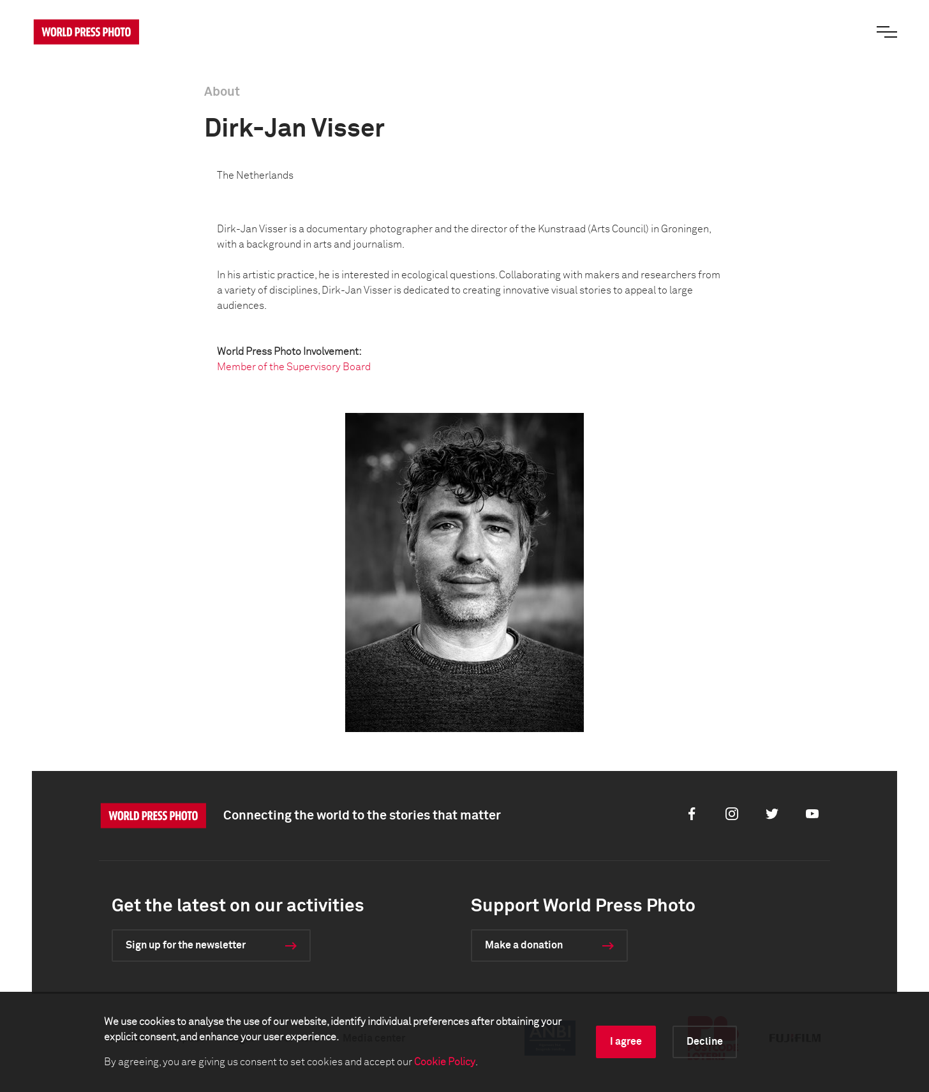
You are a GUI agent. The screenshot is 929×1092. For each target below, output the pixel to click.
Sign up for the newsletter (186, 945)
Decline (705, 1041)
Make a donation (524, 945)
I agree (626, 1041)
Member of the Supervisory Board (294, 367)
